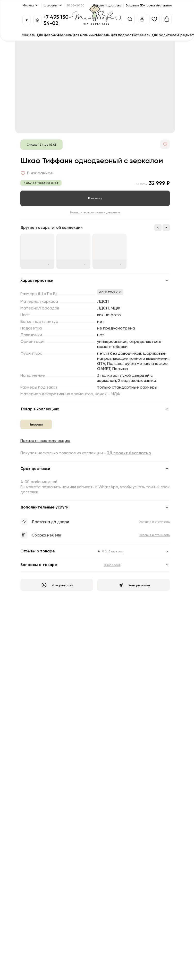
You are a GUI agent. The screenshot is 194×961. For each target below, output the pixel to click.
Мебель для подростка (116, 35)
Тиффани (36, 424)
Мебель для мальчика (77, 35)
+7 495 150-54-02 (57, 20)
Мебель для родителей (158, 35)
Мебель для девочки (40, 35)
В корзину (95, 198)
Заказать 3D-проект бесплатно (149, 5)
